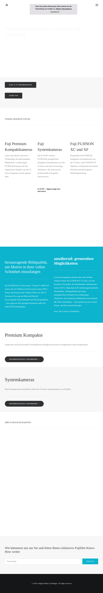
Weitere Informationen (64, 9)
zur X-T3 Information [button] (20, 85)
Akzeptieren (54, 12)
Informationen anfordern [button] (24, 359)
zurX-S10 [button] (13, 95)
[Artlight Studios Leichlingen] (7, 5)
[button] (97, 5)
